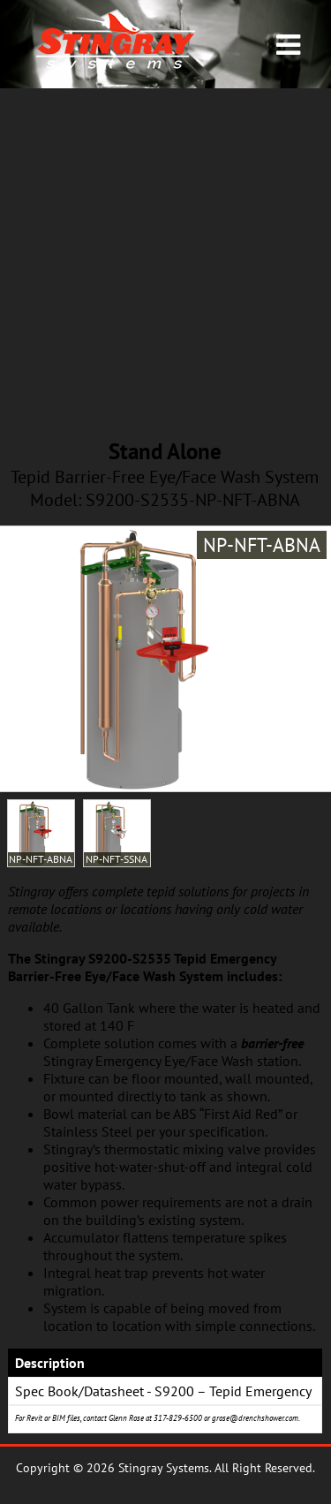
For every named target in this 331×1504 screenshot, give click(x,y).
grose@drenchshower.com (255, 1418)
